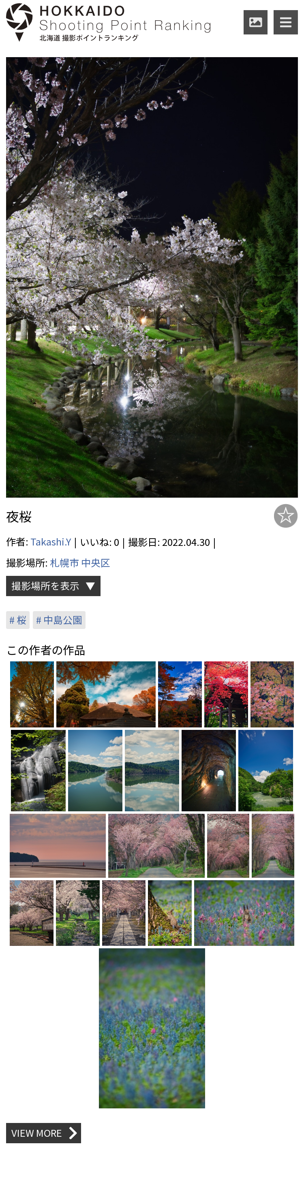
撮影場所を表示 (45, 585)
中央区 (95, 562)
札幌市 (64, 562)
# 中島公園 (59, 620)
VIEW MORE (44, 1138)
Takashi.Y (50, 541)
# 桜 (18, 620)
